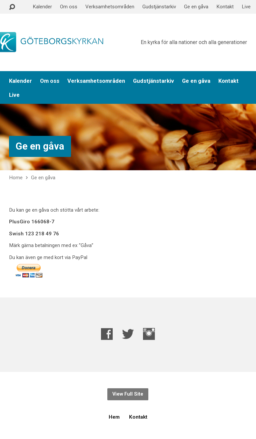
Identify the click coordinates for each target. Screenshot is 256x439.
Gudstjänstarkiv (159, 7)
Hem (114, 417)
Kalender (42, 7)
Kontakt (225, 7)
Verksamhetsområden (109, 7)
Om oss (68, 7)
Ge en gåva (196, 7)
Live (246, 7)
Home (16, 178)
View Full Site (127, 394)
